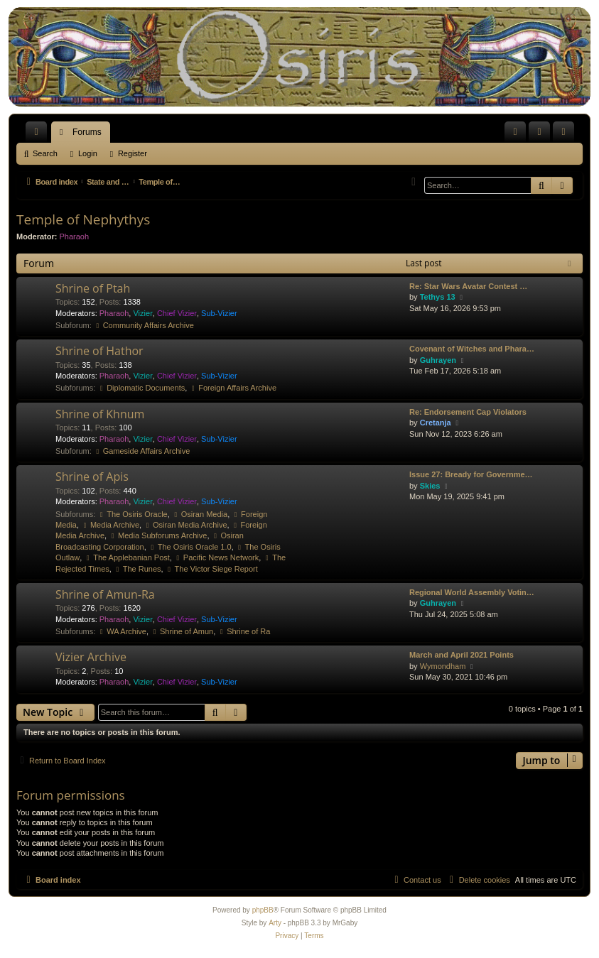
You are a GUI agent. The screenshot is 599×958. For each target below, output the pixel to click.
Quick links (39, 135)
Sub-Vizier (219, 313)
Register (132, 153)
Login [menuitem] (542, 135)
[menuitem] (515, 132)
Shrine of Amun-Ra (105, 594)
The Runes (137, 569)
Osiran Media (199, 514)
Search (45, 153)
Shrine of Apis (92, 476)
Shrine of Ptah (92, 288)
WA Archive (121, 631)
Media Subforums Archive (158, 535)
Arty (275, 923)
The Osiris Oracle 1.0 (190, 547)
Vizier (142, 313)
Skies (430, 485)
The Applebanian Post (126, 557)
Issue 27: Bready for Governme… (471, 474)
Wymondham (443, 666)
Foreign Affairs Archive (232, 387)
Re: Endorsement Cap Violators (468, 412)
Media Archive (110, 525)
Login (87, 153)
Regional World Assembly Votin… (471, 592)
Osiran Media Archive (185, 525)
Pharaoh (75, 236)
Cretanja (435, 422)
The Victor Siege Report (212, 569)
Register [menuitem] (566, 135)
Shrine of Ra (243, 631)
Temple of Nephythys (83, 219)
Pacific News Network (216, 557)
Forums (87, 132)
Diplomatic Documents (141, 387)
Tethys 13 (437, 297)
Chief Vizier (177, 313)
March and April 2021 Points (461, 655)
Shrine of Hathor (99, 351)
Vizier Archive (90, 657)
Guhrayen (438, 360)
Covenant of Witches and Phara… (471, 348)
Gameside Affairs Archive (142, 451)
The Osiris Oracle (132, 514)
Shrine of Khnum (99, 414)
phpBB (263, 910)
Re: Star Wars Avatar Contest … (468, 286)
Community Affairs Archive (144, 325)
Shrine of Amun (182, 631)
